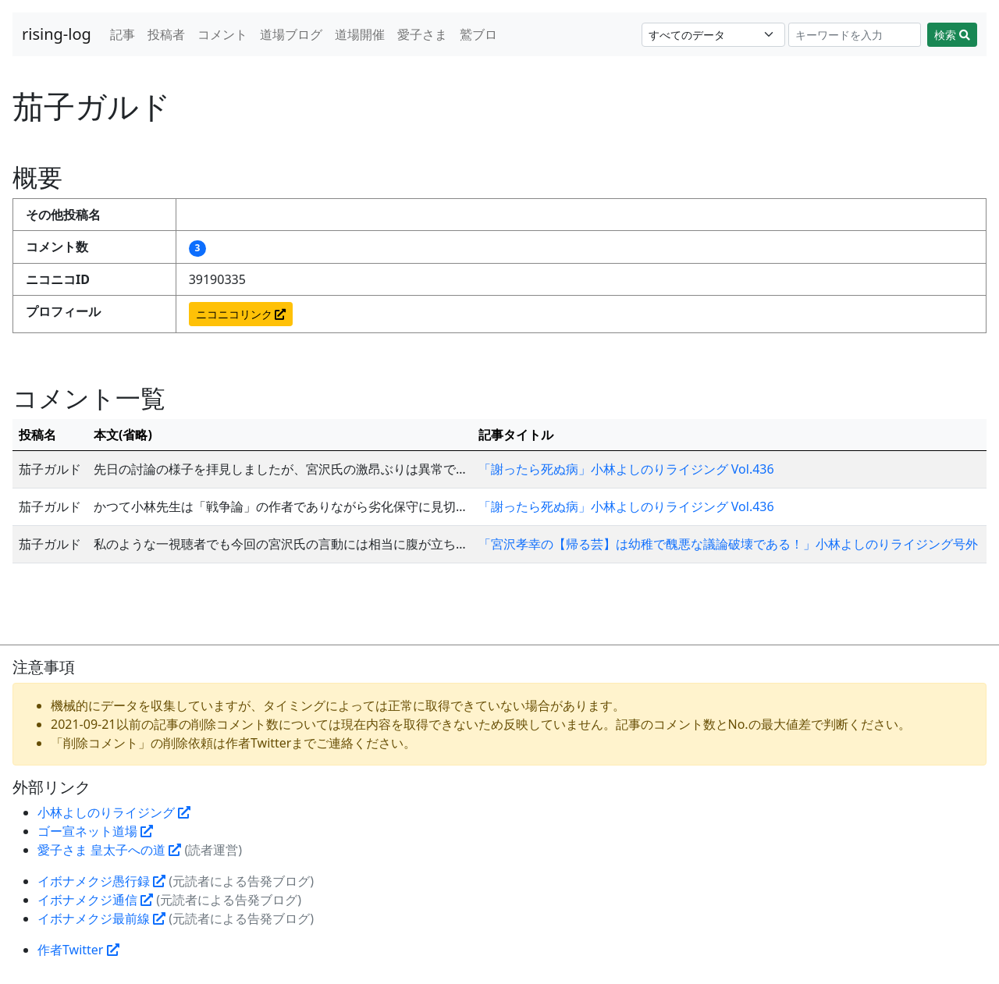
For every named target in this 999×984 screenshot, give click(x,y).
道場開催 (360, 34)
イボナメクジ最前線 (101, 918)
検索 (952, 34)
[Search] (855, 35)
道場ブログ (291, 34)
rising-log (56, 33)
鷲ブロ (478, 34)
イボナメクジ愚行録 (101, 881)
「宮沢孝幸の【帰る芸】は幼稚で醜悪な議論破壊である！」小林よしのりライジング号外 (728, 543)
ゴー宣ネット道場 (95, 831)
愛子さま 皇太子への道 (109, 849)
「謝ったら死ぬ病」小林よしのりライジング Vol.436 (626, 469)
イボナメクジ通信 (95, 899)
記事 (122, 34)
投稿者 (166, 34)
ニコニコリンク (241, 314)
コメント (222, 34)
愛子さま (422, 34)
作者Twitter (78, 949)
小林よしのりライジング (113, 812)
